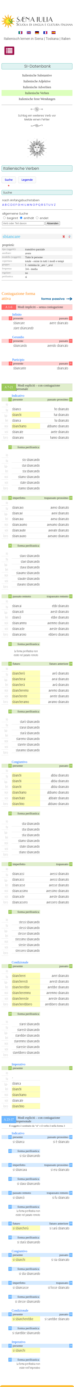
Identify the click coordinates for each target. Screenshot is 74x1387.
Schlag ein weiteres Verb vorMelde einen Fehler (37, 117)
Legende (27, 180)
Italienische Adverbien (37, 87)
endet (44, 218)
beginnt (13, 218)
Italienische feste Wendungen (37, 99)
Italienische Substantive (37, 75)
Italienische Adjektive (37, 81)
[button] (9, 179)
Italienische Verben (37, 93)
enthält (29, 218)
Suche (9, 180)
